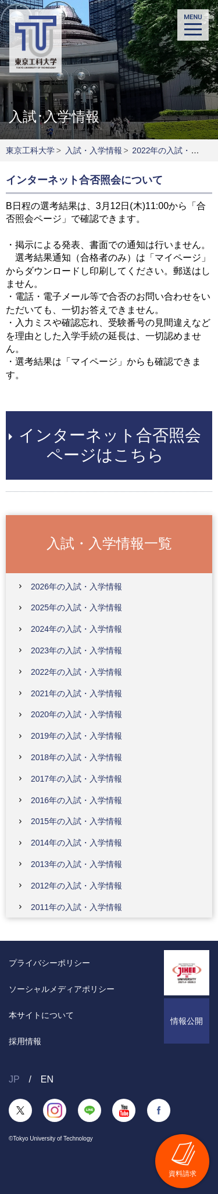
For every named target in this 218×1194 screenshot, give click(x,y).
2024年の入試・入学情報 (76, 629)
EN (47, 1079)
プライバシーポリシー (49, 963)
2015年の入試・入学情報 (76, 821)
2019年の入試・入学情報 (76, 735)
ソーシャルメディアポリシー (62, 989)
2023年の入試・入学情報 (76, 650)
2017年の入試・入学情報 (76, 778)
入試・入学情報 (93, 150)
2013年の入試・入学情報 (76, 864)
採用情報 (25, 1041)
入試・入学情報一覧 (109, 543)
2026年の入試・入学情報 (76, 586)
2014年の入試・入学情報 (76, 842)
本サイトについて (41, 1015)
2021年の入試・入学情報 (76, 693)
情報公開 (186, 1021)
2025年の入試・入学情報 (76, 607)
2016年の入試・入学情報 (76, 800)
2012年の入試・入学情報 (76, 885)
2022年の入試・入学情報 (76, 672)
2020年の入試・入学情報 (76, 714)
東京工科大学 (30, 150)
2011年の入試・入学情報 (76, 907)
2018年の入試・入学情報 (76, 757)
